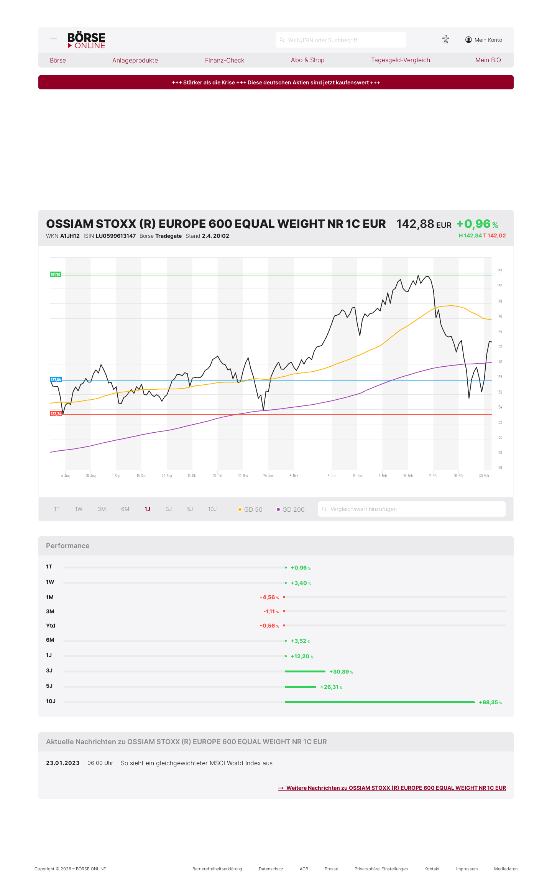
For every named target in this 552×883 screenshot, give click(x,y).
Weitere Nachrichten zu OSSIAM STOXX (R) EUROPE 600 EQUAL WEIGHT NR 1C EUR (392, 787)
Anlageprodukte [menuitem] (135, 60)
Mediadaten (506, 868)
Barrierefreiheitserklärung (217, 868)
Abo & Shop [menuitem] (308, 60)
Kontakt (432, 868)
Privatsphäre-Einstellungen (381, 868)
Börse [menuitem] (58, 60)
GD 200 (294, 509)
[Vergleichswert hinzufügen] (412, 509)
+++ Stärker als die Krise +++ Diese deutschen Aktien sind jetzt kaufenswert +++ (276, 82)
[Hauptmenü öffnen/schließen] (53, 40)
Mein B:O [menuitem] (488, 60)
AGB (304, 868)
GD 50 (253, 509)
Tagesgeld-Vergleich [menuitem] (400, 60)
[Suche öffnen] (341, 40)
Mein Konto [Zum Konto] (483, 39)
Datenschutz (271, 868)
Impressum (467, 868)
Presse (331, 868)
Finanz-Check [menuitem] (224, 60)
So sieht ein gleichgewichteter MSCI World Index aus (197, 763)
